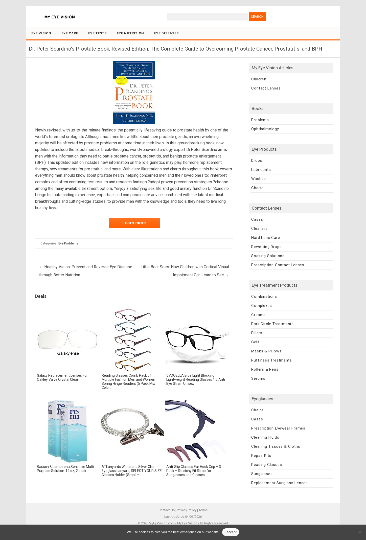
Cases (257, 219)
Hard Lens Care (265, 237)
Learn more (134, 222)
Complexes (261, 305)
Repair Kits (261, 455)
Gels (255, 342)
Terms (203, 510)
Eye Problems (68, 243)
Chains (257, 410)
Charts (257, 188)
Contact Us (166, 510)
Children (258, 79)
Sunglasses (261, 473)
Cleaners (259, 228)
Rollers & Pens (264, 369)
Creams (258, 314)
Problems (260, 120)
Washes (258, 178)
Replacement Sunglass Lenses (279, 483)
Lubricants (261, 169)
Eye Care (69, 33)
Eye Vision (41, 33)
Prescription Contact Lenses (277, 265)
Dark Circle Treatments (272, 324)
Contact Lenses (266, 88)
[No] (359, 532)
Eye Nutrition (130, 33)
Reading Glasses (266, 464)
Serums (258, 378)
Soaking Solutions (268, 256)
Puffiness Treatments (271, 360)
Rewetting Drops (266, 246)
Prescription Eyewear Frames (278, 428)
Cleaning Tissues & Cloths (275, 446)
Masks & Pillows (266, 351)
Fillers (256, 333)
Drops (256, 160)
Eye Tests (97, 33)
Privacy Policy (186, 510)
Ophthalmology (265, 129)
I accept (231, 532)
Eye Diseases (166, 33)
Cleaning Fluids (265, 437)
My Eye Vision (187, 523)
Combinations (264, 296)
